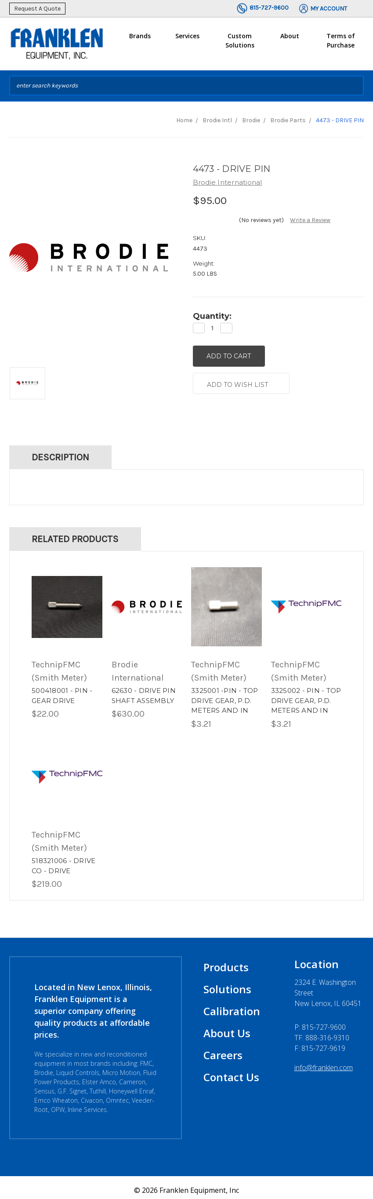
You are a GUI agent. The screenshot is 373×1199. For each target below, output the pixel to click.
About (289, 39)
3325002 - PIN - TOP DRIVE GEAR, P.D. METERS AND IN (306, 695)
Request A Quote (37, 8)
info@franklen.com (323, 1062)
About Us (226, 1027)
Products (226, 962)
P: (320, 1022)
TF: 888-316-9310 (321, 1032)
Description (60, 451)
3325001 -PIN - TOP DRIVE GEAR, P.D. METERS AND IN (224, 695)
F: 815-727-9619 (319, 1043)
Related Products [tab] (75, 533)
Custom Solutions (239, 44)
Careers (223, 1049)
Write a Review (310, 220)
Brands (140, 39)
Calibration (231, 1006)
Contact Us (231, 1071)
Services (187, 39)
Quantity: (212, 316)
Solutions (227, 984)
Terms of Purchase (340, 40)
